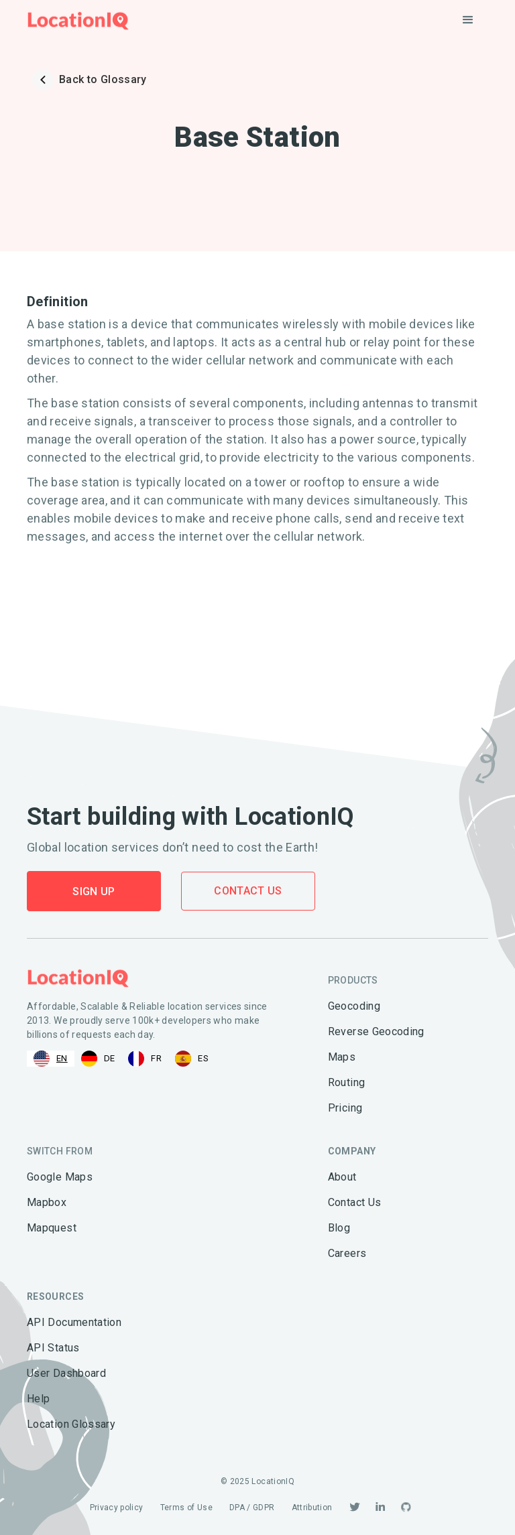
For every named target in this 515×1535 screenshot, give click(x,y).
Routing (346, 1082)
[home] (78, 20)
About (342, 1177)
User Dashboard (66, 1373)
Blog (339, 1227)
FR (145, 1059)
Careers (347, 1253)
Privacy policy (117, 1507)
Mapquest (51, 1227)
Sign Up (93, 891)
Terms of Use (186, 1507)
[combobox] (50, 1059)
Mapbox (46, 1202)
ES (192, 1059)
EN (51, 1059)
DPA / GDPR (252, 1507)
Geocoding (354, 1006)
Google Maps (60, 1177)
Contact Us (248, 890)
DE (98, 1059)
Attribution (312, 1507)
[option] (98, 1059)
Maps (341, 1057)
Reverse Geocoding (376, 1031)
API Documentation (74, 1322)
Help (38, 1398)
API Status (53, 1347)
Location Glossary (71, 1424)
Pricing (345, 1108)
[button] (468, 20)
